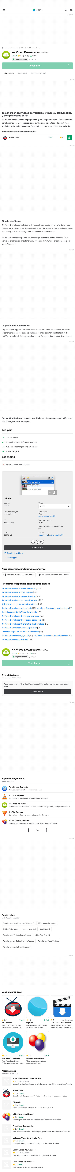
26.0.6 (55, 506)
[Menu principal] (3, 10)
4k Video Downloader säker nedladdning (19, 588)
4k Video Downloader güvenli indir (17, 608)
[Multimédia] (14, 48)
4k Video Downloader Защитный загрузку (20, 600)
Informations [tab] (9, 73)
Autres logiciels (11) (56, 535)
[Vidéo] (22, 48)
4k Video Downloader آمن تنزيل (15, 636)
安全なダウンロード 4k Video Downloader (20, 604)
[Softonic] (37, 10)
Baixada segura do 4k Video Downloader (19, 612)
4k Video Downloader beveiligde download (20, 616)
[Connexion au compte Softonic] (71, 10)
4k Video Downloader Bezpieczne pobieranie (21, 620)
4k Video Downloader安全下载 (15, 639)
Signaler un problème (13, 553)
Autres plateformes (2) (46, 516)
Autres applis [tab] (22, 73)
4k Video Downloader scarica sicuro (53, 608)
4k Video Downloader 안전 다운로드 (17, 592)
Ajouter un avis (37, 548)
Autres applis (10, 557)
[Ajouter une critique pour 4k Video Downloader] (23, 56)
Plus (37, 830)
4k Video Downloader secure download (19, 596)
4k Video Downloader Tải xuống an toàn (19, 628)
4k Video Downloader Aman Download (51, 636)
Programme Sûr (19, 59)
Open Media (43, 535)
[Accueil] (3, 48)
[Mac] (7, 48)
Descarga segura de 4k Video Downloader (20, 632)
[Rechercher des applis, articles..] (66, 10)
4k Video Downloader (30, 52)
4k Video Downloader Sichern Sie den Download (23, 624)
